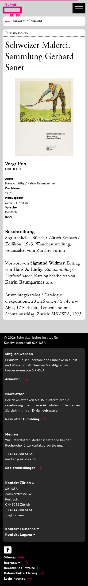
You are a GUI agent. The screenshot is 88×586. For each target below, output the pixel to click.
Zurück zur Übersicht (23, 21)
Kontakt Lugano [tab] (20, 534)
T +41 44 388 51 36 (19, 454)
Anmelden (16, 379)
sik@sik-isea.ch (16, 515)
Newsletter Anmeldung (25, 419)
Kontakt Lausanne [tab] (22, 529)
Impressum (16, 563)
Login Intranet (18, 579)
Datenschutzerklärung (24, 573)
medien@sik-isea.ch (20, 459)
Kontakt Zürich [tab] (19, 482)
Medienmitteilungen (23, 468)
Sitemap (14, 557)
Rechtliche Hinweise (23, 568)
